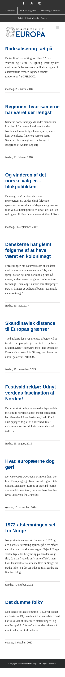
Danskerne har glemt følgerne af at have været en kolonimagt (28, 250)
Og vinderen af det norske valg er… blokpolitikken (25, 180)
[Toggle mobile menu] (58, 27)
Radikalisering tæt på (28, 48)
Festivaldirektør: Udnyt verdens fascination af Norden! (30, 392)
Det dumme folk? (24, 602)
